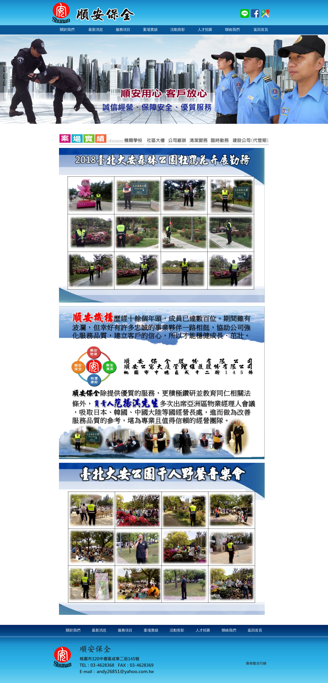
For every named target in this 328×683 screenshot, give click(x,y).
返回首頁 (255, 630)
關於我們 (73, 630)
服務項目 (125, 630)
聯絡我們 (229, 630)
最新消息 (99, 630)
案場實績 (151, 630)
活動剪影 (177, 630)
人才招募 (203, 630)
